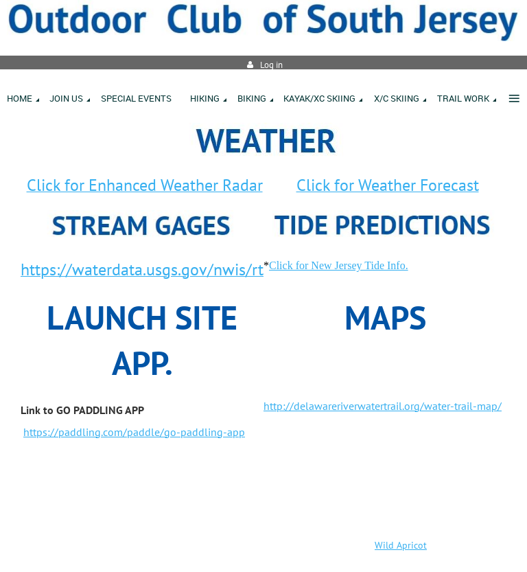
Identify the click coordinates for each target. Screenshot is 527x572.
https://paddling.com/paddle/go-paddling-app (134, 432)
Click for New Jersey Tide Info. (338, 265)
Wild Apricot (401, 545)
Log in (271, 65)
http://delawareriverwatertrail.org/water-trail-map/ (383, 406)
